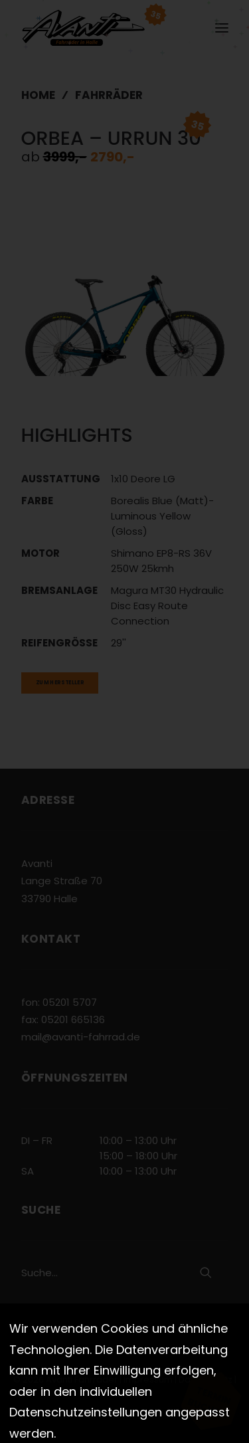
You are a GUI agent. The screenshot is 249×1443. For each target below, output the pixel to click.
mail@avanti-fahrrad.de (80, 1037)
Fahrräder (109, 95)
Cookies (125, 1394)
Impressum (148, 1379)
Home (38, 95)
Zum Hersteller (59, 682)
